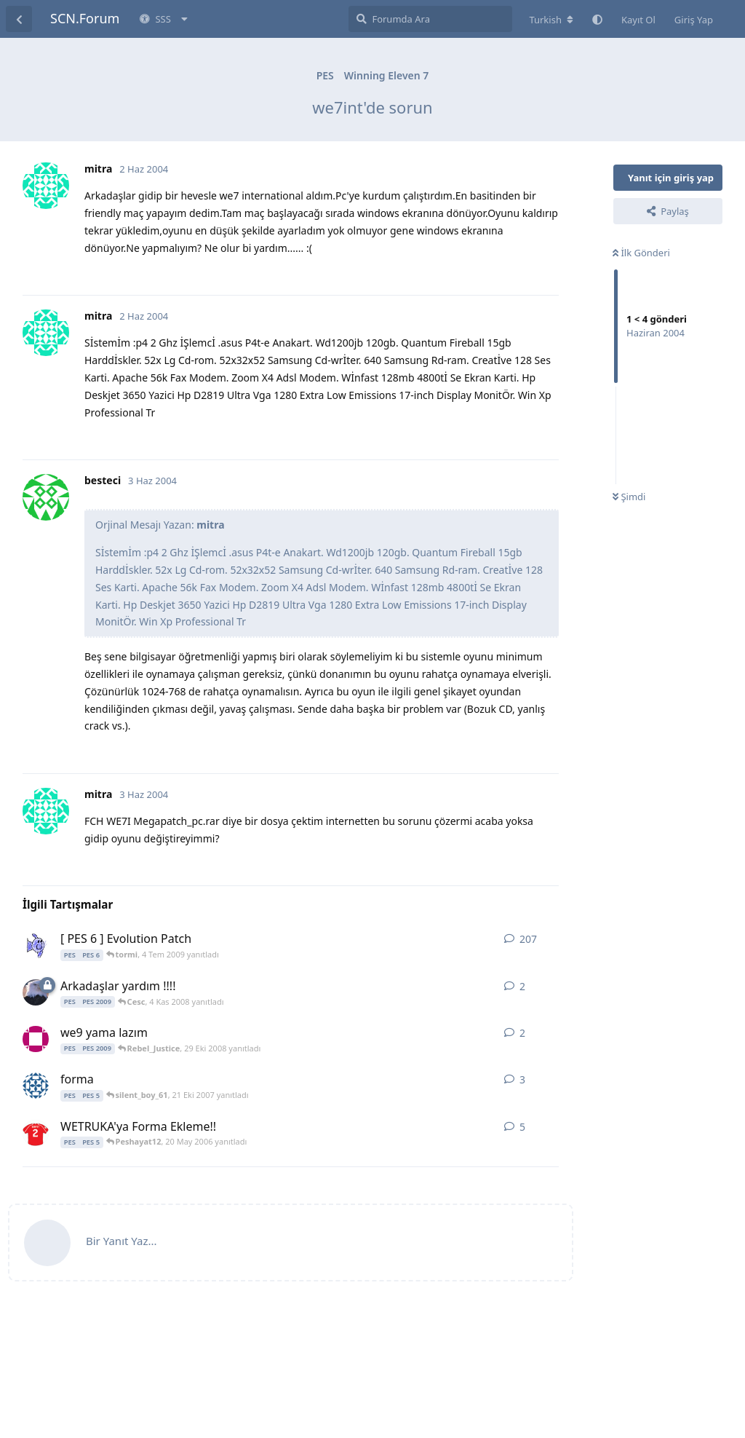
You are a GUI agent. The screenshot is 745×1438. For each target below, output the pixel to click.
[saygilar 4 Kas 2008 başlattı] (36, 992)
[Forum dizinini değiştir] (551, 20)
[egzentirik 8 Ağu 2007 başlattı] (36, 1085)
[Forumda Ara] (430, 19)
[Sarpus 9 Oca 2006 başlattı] (36, 1133)
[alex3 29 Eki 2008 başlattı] (36, 1039)
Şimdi (629, 496)
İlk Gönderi (641, 252)
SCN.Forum (84, 18)
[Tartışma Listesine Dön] (19, 19)
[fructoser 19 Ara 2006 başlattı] (36, 945)
